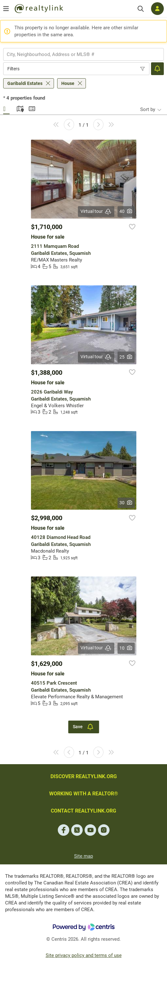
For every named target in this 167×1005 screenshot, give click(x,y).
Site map (83, 856)
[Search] (140, 8)
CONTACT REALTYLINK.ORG (83, 811)
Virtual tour (96, 211)
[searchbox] (79, 54)
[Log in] (157, 8)
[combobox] (83, 54)
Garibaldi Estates (24, 83)
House (67, 83)
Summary (32, 107)
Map (19, 107)
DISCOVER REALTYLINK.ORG (83, 776)
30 (126, 502)
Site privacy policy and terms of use (84, 955)
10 (126, 648)
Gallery (6, 107)
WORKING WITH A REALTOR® (83, 794)
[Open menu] (6, 8)
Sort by (147, 109)
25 (126, 356)
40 (126, 211)
